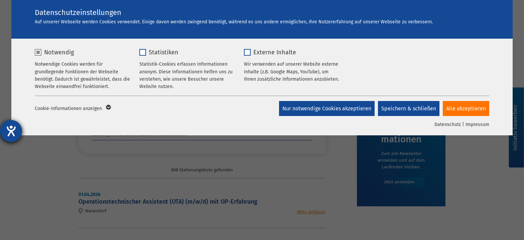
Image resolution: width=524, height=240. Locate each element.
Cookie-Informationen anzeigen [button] (72, 108)
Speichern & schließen (408, 108)
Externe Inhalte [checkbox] (274, 52)
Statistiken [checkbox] (163, 52)
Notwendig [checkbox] (59, 52)
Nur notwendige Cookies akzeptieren (326, 108)
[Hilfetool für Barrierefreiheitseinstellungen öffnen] (11, 131)
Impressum (477, 124)
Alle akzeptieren (466, 108)
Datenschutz (447, 124)
